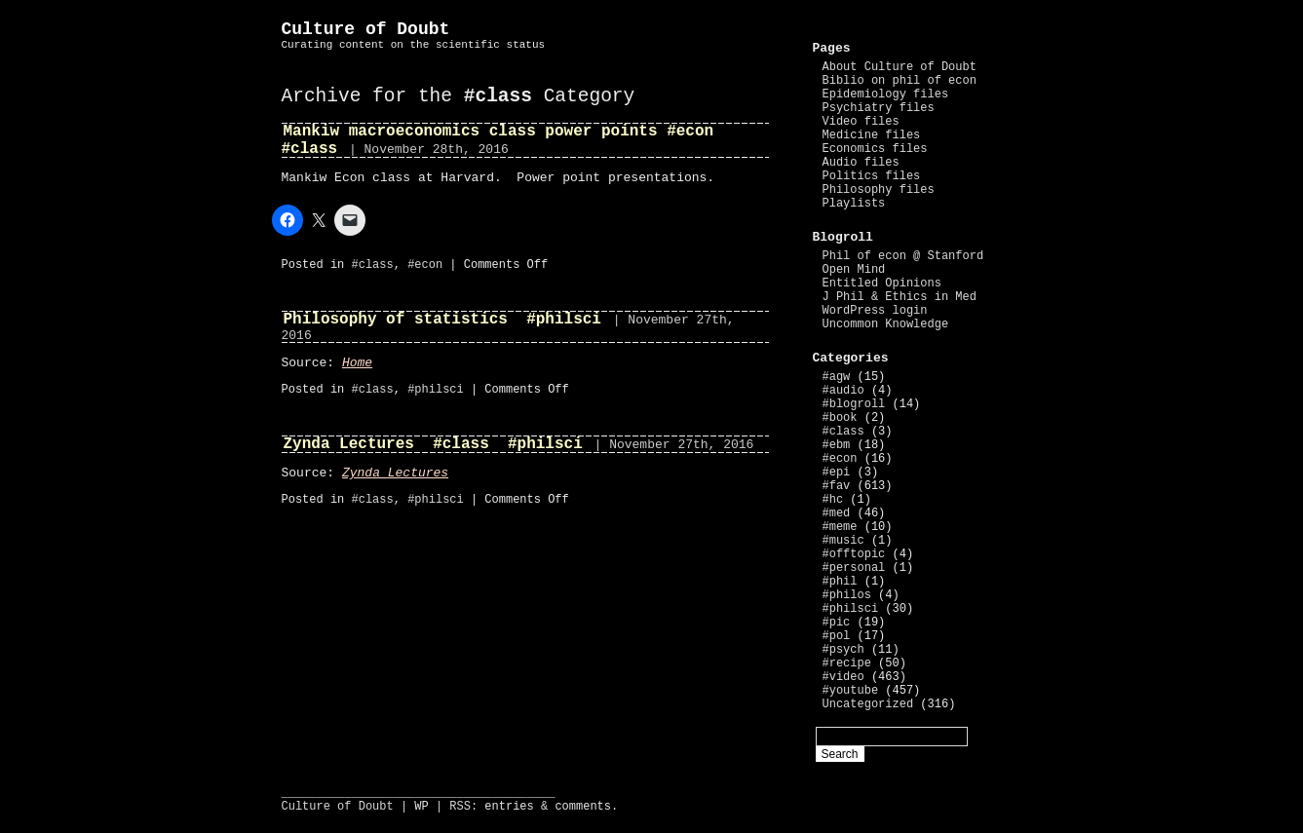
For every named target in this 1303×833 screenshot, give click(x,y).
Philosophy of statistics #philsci (442, 319)
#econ (424, 265)
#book (840, 418)
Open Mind (854, 270)
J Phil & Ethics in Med (900, 297)
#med (837, 513)
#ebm (837, 445)
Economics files (875, 149)
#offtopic (854, 554)
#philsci (435, 390)
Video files (861, 122)
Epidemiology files (886, 94)
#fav (837, 486)
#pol (837, 636)
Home (357, 363)
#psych (843, 650)
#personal (854, 568)
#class (373, 265)
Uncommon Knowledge (886, 324)
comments (583, 807)
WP (421, 807)
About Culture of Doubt (900, 67)
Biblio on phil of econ (900, 81)
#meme (840, 527)
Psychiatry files (879, 108)
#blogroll (854, 404)
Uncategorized (868, 704)
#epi (837, 472)
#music (843, 541)
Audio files (861, 163)
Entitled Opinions (882, 283)
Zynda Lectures (395, 473)
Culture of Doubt (366, 29)
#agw (837, 377)
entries (508, 807)
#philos (847, 595)
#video (843, 677)
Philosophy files (879, 190)
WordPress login (875, 311)
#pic (837, 622)
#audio (843, 391)
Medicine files (872, 135)
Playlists (854, 203)
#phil (840, 581)
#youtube (851, 691)
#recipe (847, 663)
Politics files (872, 176)
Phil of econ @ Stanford (903, 256)
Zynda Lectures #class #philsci (433, 444)
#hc (833, 500)
